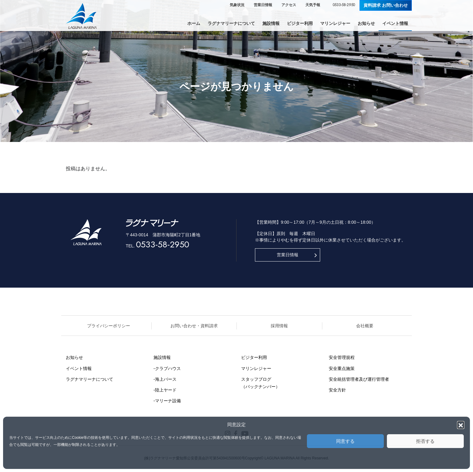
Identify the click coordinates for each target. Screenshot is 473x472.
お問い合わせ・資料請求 (194, 325)
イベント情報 (79, 368)
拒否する (425, 441)
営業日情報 (263, 5)
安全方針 (337, 389)
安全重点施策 (342, 368)
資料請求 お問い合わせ (386, 5)
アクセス (288, 5)
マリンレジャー (256, 368)
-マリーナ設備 (167, 400)
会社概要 (364, 325)
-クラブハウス (167, 368)
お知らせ (74, 357)
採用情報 (279, 325)
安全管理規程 (342, 357)
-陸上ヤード (165, 389)
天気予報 (312, 5)
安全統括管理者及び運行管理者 (359, 379)
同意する (345, 441)
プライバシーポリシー (108, 325)
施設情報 (162, 357)
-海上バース (165, 379)
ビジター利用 (254, 357)
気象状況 (237, 5)
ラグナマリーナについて (89, 379)
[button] (461, 425)
